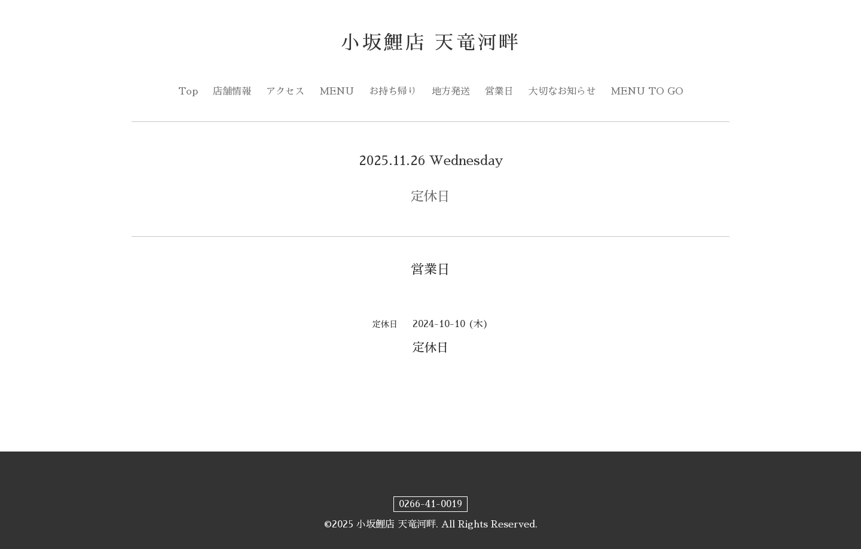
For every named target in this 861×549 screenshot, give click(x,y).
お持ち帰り (393, 91)
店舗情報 (232, 91)
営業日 (499, 91)
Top (188, 91)
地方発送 (451, 91)
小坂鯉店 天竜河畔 (431, 42)
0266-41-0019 (430, 504)
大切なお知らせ (562, 91)
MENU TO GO (646, 91)
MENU (336, 91)
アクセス (285, 91)
